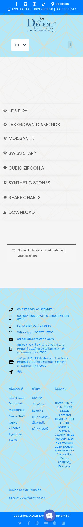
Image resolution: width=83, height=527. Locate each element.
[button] (70, 44)
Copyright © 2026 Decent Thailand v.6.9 (42, 516)
